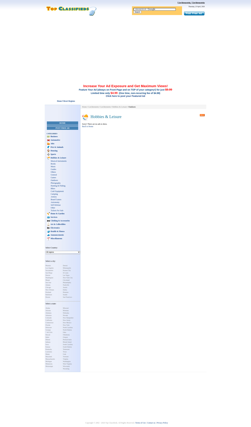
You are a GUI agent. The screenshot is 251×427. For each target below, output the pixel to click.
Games (53, 177)
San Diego (49, 273)
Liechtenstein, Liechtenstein (191, 3)
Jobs (52, 143)
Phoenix (48, 265)
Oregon (65, 337)
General (54, 175)
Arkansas (49, 315)
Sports (53, 154)
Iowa (47, 344)
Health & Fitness (57, 231)
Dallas (65, 290)
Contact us (151, 423)
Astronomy (55, 202)
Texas (65, 352)
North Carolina (68, 327)
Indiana (48, 342)
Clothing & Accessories (60, 221)
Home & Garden (57, 213)
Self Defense (56, 205)
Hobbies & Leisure (58, 158)
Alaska (48, 308)
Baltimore (49, 295)
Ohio (64, 332)
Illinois (48, 340)
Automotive (55, 140)
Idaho (47, 337)
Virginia (65, 359)
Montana (66, 310)
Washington (49, 278)
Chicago (48, 287)
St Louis (65, 273)
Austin (65, 287)
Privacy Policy (162, 423)
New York (66, 325)
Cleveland (66, 280)
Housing (54, 151)
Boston (48, 297)
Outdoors (54, 180)
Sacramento (49, 270)
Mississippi (49, 366)
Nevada (65, 315)
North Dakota (67, 330)
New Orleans (50, 290)
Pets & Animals (56, 147)
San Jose (48, 282)
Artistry (54, 197)
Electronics (55, 228)
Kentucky (49, 349)
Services (53, 217)
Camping (54, 194)
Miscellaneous (56, 238)
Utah (64, 354)
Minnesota (49, 364)
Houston (65, 292)
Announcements (57, 235)
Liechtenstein (93, 107)
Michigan (49, 361)
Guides (53, 169)
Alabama (48, 313)
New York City (68, 278)
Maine (48, 354)
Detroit (65, 265)
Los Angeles (50, 268)
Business (54, 136)
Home (62, 123)
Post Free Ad (62, 128)
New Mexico (67, 323)
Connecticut (49, 323)
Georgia (48, 330)
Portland (48, 292)
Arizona (48, 310)
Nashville (66, 285)
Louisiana (49, 352)
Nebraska (66, 313)
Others (53, 172)
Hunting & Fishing (58, 186)
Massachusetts (50, 359)
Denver (48, 275)
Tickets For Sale (57, 210)
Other (53, 208)
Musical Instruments (59, 161)
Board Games (56, 199)
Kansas (48, 347)
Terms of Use (140, 423)
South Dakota (67, 347)
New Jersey (66, 320)
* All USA (49, 332)
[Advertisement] (125, 40)
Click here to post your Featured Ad (125, 96)
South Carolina (68, 344)
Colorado (49, 318)
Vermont (65, 356)
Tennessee (66, 349)
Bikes (53, 188)
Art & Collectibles (58, 224)
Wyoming (66, 369)
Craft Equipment (57, 191)
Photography (56, 183)
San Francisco (67, 297)
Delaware (49, 327)
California (49, 320)
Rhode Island (67, 342)
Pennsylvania (67, 340)
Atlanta (48, 285)
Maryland (49, 356)
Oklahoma (66, 335)
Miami (48, 280)
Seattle (65, 295)
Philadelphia (67, 282)
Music (53, 166)
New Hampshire (68, 318)
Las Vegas (66, 275)
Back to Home (87, 126)
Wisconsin (66, 366)
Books (53, 164)
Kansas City (67, 270)
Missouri (66, 308)
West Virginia (67, 364)
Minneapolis (67, 268)
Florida (48, 325)
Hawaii (48, 335)
